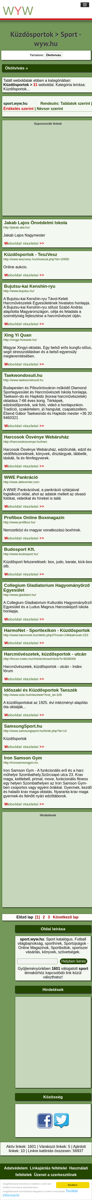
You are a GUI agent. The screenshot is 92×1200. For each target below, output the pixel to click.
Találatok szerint (75, 103)
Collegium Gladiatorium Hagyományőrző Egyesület (46, 588)
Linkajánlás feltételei (48, 1168)
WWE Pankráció (21, 477)
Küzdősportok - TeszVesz (30, 254)
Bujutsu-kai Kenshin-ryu (29, 286)
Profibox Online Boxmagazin (34, 517)
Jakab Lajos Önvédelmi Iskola (35, 222)
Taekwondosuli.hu (23, 375)
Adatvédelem (16, 1168)
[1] (37, 917)
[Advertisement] (44, 170)
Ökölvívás (53, 55)
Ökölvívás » (16, 68)
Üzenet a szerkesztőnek (55, 1175)
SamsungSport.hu (23, 726)
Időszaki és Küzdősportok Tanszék (40, 690)
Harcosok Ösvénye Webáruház (36, 436)
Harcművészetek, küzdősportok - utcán (45, 654)
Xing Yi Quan (17, 335)
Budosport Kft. (19, 549)
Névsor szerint (50, 109)
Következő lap (65, 917)
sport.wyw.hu (15, 103)
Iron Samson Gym (23, 757)
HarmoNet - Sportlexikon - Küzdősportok (47, 630)
